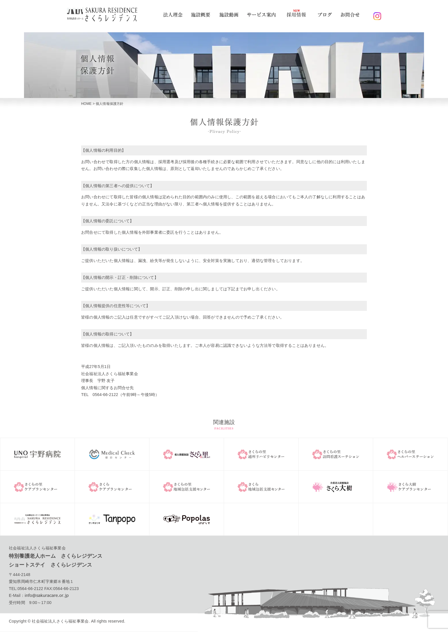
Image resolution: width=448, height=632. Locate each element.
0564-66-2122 (30, 588)
